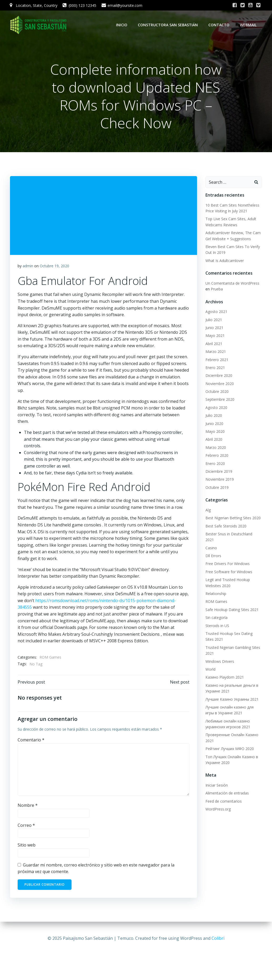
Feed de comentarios (223, 795)
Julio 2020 (213, 415)
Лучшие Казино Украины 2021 (231, 693)
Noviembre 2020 (219, 383)
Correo (26, 826)
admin (28, 266)
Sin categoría (216, 611)
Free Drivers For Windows (227, 558)
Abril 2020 (213, 439)
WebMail (248, 24)
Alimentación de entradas (227, 787)
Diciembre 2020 (218, 375)
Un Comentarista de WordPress (232, 283)
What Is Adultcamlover (224, 260)
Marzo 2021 (215, 351)
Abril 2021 (213, 343)
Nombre (28, 807)
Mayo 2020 (214, 431)
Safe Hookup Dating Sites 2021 (231, 603)
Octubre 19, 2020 (54, 266)
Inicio (122, 24)
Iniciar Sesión (216, 779)
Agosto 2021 (216, 311)
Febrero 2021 (216, 359)
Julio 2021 (213, 319)
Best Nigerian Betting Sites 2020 (232, 518)
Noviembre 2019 (219, 479)
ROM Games (50, 657)
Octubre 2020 (216, 391)
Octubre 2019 (216, 487)
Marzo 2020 (215, 447)
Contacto (219, 24)
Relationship (215, 588)
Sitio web (27, 846)
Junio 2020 (214, 423)
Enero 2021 (215, 367)
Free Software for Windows (228, 566)
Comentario (31, 741)
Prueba (216, 289)
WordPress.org (217, 803)
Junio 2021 (214, 327)
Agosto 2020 (216, 407)
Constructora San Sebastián (168, 24)
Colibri (217, 938)
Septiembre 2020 (219, 399)
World (210, 663)
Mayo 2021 (214, 335)
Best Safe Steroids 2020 (225, 526)
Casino (211, 542)
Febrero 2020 (216, 455)
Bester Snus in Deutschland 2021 (233, 534)
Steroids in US (217, 619)
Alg (207, 510)
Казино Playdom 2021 (224, 671)
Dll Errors (213, 550)
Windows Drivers (219, 655)
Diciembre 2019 (218, 471)
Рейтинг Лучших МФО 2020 (229, 743)
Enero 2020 (215, 463)
